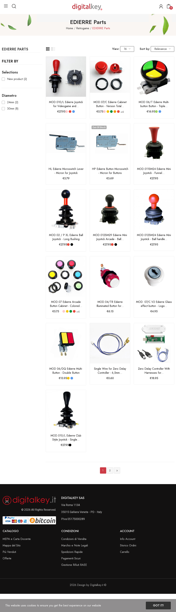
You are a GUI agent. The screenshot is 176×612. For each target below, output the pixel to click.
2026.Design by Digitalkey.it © (88, 585)
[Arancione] (115, 111)
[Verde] (156, 111)
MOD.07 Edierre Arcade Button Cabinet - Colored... (66, 304)
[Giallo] (108, 111)
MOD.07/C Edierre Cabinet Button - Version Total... (109, 104)
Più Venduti (9, 552)
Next (117, 470)
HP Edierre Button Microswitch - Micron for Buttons (110, 171)
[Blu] (73, 111)
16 (127, 49)
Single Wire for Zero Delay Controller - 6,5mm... (110, 371)
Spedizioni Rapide (72, 552)
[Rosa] (66, 111)
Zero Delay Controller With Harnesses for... (154, 371)
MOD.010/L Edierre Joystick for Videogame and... (66, 104)
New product (17, 79)
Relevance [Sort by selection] (162, 49)
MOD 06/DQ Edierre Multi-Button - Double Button (66, 371)
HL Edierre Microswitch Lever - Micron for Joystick (66, 171)
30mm (12, 109)
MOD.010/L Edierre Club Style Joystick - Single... (66, 437)
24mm (12, 102)
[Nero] (71, 244)
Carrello (124, 552)
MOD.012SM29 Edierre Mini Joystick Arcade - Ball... (110, 237)
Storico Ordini (128, 545)
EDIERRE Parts (15, 50)
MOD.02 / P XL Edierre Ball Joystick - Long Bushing (66, 237)
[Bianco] (60, 311)
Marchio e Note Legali (74, 545)
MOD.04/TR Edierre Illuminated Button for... (110, 304)
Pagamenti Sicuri (71, 558)
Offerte (7, 558)
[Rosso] (70, 111)
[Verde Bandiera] (111, 111)
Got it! (158, 605)
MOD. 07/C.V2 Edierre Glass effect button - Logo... (154, 304)
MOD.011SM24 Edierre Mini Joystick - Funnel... (154, 171)
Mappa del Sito (12, 545)
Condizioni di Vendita (73, 539)
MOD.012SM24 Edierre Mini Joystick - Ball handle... (154, 237)
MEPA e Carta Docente (17, 539)
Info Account (127, 539)
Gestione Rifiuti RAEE (74, 565)
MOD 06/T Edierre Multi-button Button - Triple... (154, 104)
